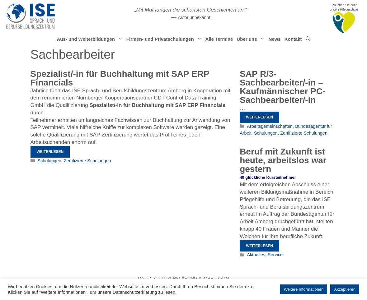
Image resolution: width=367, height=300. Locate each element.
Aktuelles (256, 254)
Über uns (251, 39)
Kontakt (293, 39)
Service (275, 254)
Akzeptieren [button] (344, 289)
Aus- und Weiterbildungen (90, 39)
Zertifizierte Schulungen (87, 160)
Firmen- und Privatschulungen (165, 39)
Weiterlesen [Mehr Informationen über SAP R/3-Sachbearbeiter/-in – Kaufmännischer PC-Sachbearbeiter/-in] (259, 117)
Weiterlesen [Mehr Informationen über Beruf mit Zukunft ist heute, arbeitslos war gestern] (259, 246)
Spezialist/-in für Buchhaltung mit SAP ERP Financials (120, 78)
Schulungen (49, 160)
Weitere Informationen (304, 289)
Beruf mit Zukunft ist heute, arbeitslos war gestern (283, 160)
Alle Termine (219, 39)
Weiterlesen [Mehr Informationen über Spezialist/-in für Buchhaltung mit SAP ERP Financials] (50, 152)
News (274, 39)
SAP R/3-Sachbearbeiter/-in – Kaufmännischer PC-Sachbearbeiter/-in (282, 87)
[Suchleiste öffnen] (308, 39)
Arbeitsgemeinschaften (270, 126)
